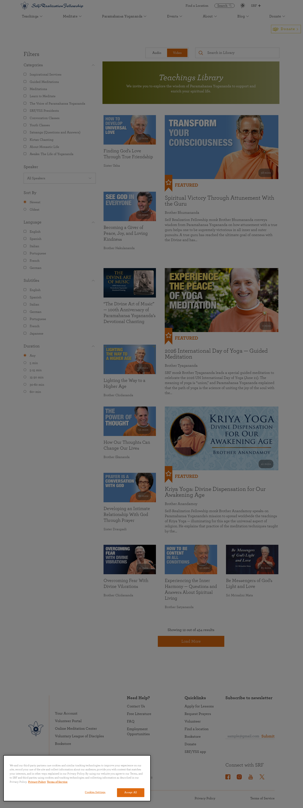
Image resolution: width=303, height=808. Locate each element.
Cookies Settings (95, 792)
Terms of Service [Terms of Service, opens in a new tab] (57, 782)
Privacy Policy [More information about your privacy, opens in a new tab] (37, 782)
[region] (77, 778)
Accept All (130, 792)
